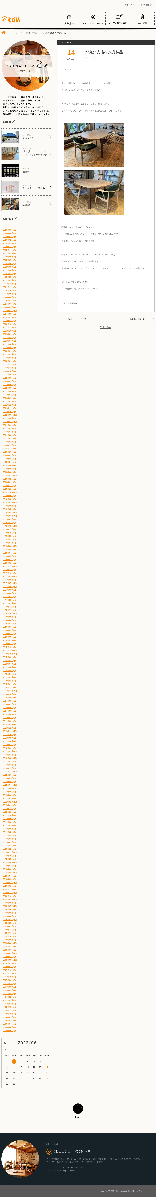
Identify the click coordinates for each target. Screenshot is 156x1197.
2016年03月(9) (9, 637)
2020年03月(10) (10, 475)
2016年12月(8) (9, 607)
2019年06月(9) (9, 506)
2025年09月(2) (9, 253)
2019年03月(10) (10, 516)
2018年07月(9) (9, 543)
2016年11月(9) (9, 610)
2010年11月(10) (10, 852)
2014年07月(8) (9, 704)
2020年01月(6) (9, 482)
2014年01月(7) (9, 724)
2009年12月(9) (9, 889)
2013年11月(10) (10, 731)
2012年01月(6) (9, 805)
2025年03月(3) (9, 273)
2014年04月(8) (9, 714)
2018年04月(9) (9, 553)
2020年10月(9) (9, 452)
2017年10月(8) (9, 573)
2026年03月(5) (9, 237)
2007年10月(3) (9, 977)
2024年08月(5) (9, 297)
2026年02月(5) (9, 240)
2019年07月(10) (10, 502)
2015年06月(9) (9, 667)
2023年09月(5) (9, 334)
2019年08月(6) (9, 499)
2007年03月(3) (9, 997)
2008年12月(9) (9, 930)
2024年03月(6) (9, 314)
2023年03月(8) (9, 354)
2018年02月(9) (9, 560)
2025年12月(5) (9, 247)
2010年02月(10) (10, 882)
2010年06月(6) (9, 869)
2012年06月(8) (9, 788)
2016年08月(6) (9, 620)
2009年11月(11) (10, 893)
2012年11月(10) (10, 771)
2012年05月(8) (9, 792)
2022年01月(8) (9, 401)
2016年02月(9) (9, 640)
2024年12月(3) (9, 284)
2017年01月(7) (9, 603)
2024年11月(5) (9, 287)
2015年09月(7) (9, 657)
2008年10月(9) (9, 936)
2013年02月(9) (9, 761)
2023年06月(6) (9, 344)
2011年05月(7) (9, 832)
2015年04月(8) (9, 674)
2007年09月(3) (9, 980)
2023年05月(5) (9, 347)
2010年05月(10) (10, 872)
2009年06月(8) (9, 909)
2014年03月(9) (9, 718)
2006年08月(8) (9, 1020)
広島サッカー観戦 (77, 319)
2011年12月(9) (9, 808)
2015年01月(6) (9, 684)
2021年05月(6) (9, 428)
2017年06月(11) (10, 586)
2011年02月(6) (9, 842)
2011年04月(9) (9, 835)
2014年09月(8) (9, 697)
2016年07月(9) (9, 623)
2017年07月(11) (10, 583)
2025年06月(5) (9, 263)
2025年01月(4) (9, 280)
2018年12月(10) (10, 526)
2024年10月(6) (9, 290)
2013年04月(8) (9, 755)
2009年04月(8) (9, 916)
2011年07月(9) (9, 825)
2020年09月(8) (9, 455)
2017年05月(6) (9, 590)
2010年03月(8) (9, 879)
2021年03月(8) (9, 435)
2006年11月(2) (9, 1010)
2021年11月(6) (9, 408)
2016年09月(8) (9, 617)
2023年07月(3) (9, 341)
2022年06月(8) (9, 385)
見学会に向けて (137, 319)
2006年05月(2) (9, 1031)
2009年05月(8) (9, 913)
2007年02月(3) (9, 1000)
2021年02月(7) (9, 438)
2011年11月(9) (9, 812)
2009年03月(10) (10, 919)
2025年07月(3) (9, 260)
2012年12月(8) (9, 768)
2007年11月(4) (9, 973)
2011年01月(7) (9, 845)
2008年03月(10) (10, 960)
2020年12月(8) (9, 445)
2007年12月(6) (9, 970)
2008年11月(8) (9, 933)
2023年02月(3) (9, 358)
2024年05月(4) (9, 307)
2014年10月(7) (9, 694)
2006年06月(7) (9, 1027)
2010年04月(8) (9, 876)
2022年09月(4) (9, 374)
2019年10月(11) (10, 492)
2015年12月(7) (9, 647)
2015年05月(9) (9, 670)
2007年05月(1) (9, 990)
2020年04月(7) (9, 472)
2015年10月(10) (10, 654)
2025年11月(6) (9, 250)
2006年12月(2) (9, 1007)
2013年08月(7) (9, 741)
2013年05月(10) (10, 751)
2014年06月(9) (9, 708)
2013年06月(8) (9, 748)
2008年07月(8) (9, 946)
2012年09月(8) (9, 778)
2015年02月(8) (9, 681)
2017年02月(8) (9, 600)
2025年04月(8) (9, 270)
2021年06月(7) (9, 425)
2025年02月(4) (9, 277)
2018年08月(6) (9, 539)
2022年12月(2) (9, 364)
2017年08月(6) (9, 580)
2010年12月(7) (9, 849)
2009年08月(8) (9, 903)
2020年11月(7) (9, 448)
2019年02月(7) (9, 519)
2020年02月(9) (9, 479)
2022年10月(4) (9, 371)
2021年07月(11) (10, 421)
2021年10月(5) (9, 411)
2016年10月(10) (10, 613)
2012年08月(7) (9, 782)
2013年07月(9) (9, 744)
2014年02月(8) (9, 721)
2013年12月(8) (9, 728)
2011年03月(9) (9, 839)
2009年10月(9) (9, 896)
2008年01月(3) (9, 967)
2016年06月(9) (9, 627)
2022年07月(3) (9, 381)
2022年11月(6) (9, 368)
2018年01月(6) (9, 563)
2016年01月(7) (9, 644)
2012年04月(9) (9, 795)
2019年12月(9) (9, 485)
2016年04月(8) (9, 634)
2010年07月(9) (9, 866)
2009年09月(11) (10, 899)
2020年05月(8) (9, 469)
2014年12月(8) (9, 687)
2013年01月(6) (9, 765)
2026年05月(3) (9, 230)
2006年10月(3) (9, 1014)
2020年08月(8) (9, 459)
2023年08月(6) (9, 337)
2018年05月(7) (9, 549)
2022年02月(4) (9, 398)
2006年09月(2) (9, 1017)
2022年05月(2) (9, 388)
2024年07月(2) (9, 300)
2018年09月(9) (9, 536)
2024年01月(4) (9, 321)
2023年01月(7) (9, 361)
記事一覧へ (105, 327)
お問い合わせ (146, 5)
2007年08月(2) (9, 983)
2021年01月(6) (9, 442)
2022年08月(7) (9, 378)
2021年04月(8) (9, 432)
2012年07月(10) (10, 785)
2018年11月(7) (9, 529)
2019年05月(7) (9, 509)
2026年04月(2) (9, 233)
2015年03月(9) (9, 677)
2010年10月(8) (9, 856)
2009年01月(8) (9, 926)
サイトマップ (130, 5)
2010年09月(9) (9, 859)
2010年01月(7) (9, 886)
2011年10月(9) (9, 815)
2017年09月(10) (10, 576)
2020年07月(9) (9, 462)
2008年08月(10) (10, 943)
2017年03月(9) (9, 596)
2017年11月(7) (9, 570)
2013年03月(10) (10, 758)
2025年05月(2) (9, 267)
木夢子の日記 (30, 32)
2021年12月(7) (9, 405)
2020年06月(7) (9, 465)
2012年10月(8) (9, 775)
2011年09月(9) (9, 818)
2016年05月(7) (9, 630)
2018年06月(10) (10, 546)
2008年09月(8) (9, 940)
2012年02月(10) (10, 802)
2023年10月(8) (9, 331)
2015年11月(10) (10, 650)
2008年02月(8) (9, 963)
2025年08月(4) (9, 257)
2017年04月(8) (9, 593)
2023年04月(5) (9, 351)
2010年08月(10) (10, 862)
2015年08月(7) (9, 660)
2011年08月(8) (9, 822)
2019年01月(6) (9, 522)
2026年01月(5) (9, 243)
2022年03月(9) (9, 395)
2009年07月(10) (10, 906)
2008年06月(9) (9, 950)
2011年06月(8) (9, 829)
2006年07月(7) (9, 1024)
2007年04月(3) (9, 993)
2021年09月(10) (10, 415)
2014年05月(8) (9, 711)
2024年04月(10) (10, 311)
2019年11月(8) (9, 489)
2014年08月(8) (9, 701)
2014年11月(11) (10, 691)
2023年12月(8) (9, 324)
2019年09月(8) (9, 496)
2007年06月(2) (9, 987)
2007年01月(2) (9, 1004)
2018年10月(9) (9, 533)
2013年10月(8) (9, 734)
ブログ (14, 32)
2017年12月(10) (10, 566)
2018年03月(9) (9, 556)
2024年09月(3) (9, 294)
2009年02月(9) (9, 923)
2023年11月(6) (9, 327)
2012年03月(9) (9, 798)
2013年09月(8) (9, 738)
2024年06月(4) (9, 304)
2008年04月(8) (9, 957)
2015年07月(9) (9, 664)
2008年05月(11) (10, 953)
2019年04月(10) (10, 512)
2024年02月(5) (9, 317)
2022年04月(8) (9, 391)
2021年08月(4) (9, 418)
